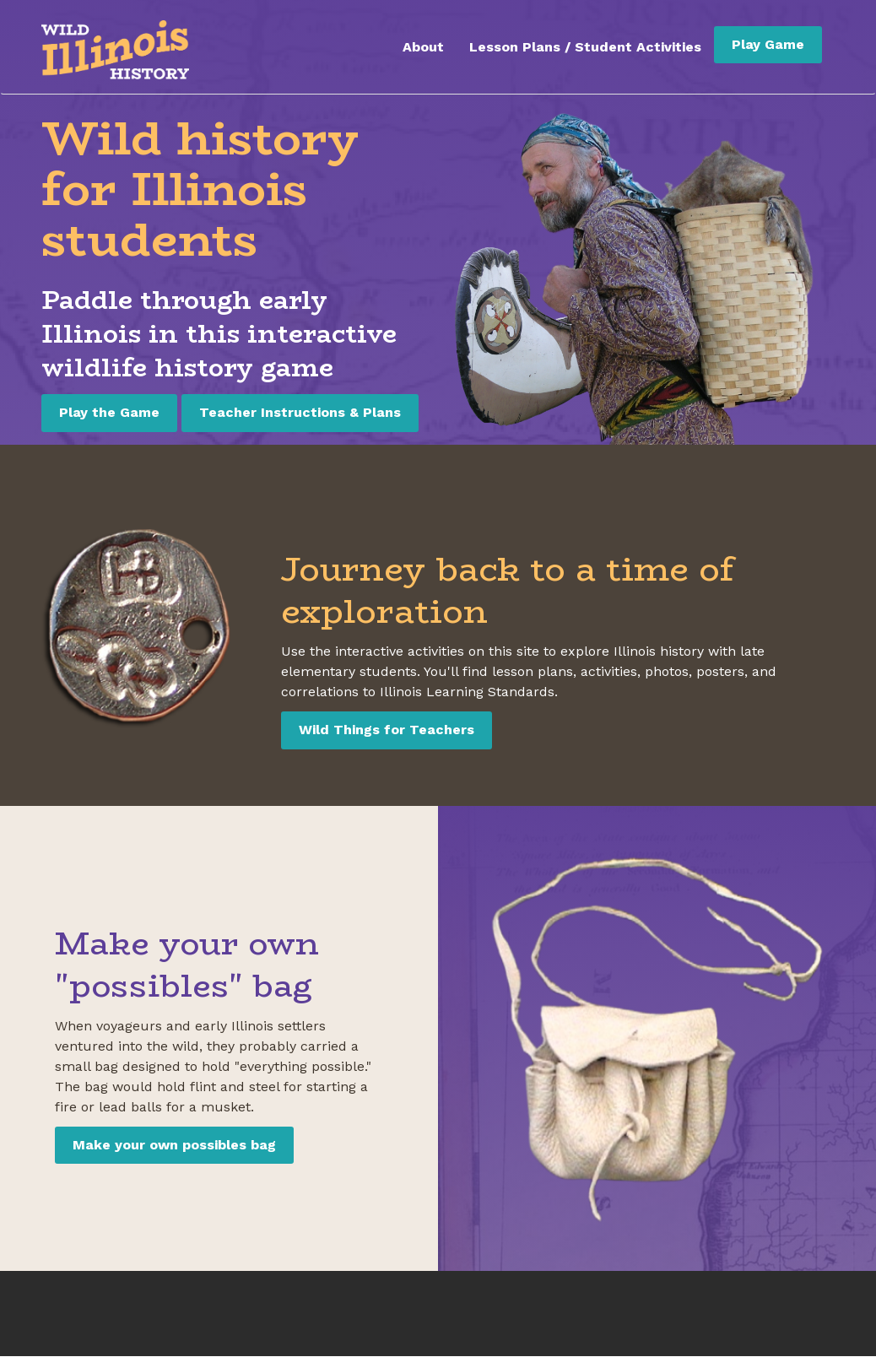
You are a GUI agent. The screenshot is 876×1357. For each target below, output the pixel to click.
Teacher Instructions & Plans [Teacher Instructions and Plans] (300, 412)
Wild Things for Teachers (386, 730)
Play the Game (109, 412)
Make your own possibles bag (174, 1145)
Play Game (768, 44)
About (423, 47)
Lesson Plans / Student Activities (585, 47)
